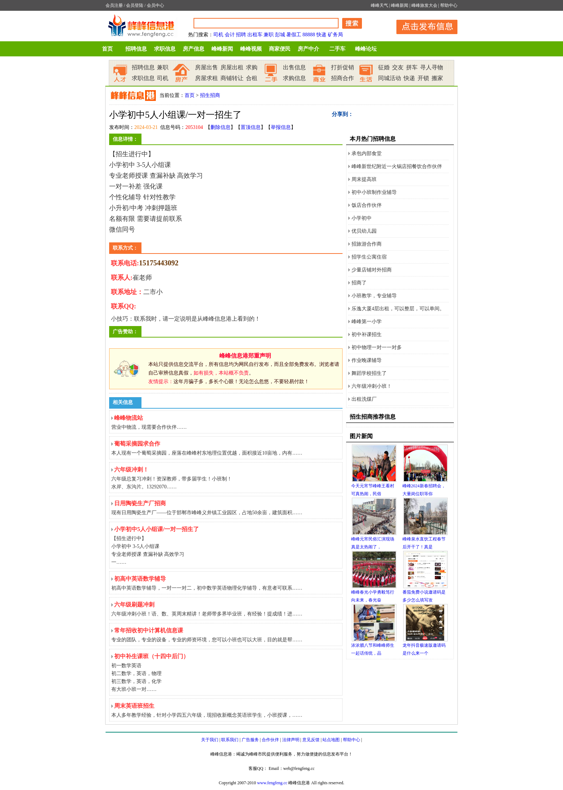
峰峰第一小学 (367, 321)
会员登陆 (134, 5)
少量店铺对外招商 (372, 270)
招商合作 (342, 78)
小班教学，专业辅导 (374, 295)
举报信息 (281, 127)
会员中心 (155, 5)
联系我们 (229, 739)
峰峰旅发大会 (424, 5)
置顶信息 (251, 127)
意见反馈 (311, 739)
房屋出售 (206, 67)
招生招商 (210, 95)
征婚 (384, 67)
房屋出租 (231, 67)
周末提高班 (364, 179)
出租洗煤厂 (364, 399)
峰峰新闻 (399, 5)
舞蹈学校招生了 (369, 373)
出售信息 (294, 67)
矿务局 (335, 34)
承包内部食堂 (367, 153)
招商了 (359, 282)
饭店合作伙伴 (367, 205)
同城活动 (389, 78)
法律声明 (290, 739)
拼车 (412, 67)
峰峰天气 (379, 5)
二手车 (337, 49)
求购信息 (294, 78)
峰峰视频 (251, 49)
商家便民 (279, 49)
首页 (107, 49)
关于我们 (209, 739)
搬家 (437, 78)
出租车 (254, 34)
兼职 (269, 34)
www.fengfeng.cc (272, 782)
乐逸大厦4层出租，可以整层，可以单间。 (398, 308)
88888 (309, 34)
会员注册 (114, 5)
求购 (251, 67)
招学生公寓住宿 (369, 257)
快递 (321, 34)
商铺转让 (231, 78)
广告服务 (250, 739)
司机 (218, 34)
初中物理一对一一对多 (377, 347)
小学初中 (362, 218)
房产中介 (308, 49)
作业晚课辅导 (367, 360)
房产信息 (193, 49)
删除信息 (220, 127)
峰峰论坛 (366, 49)
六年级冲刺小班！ (372, 386)
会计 (230, 34)
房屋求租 (206, 78)
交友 (398, 67)
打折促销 (342, 67)
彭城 (280, 34)
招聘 (241, 34)
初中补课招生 (367, 334)
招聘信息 (136, 49)
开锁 (423, 78)
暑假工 (293, 34)
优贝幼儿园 (364, 231)
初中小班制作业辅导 (374, 192)
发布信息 (423, 26)
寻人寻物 (431, 67)
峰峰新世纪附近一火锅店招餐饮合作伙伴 (397, 166)
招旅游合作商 (367, 244)
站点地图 (331, 739)
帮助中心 (448, 5)
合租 (251, 78)
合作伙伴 (270, 739)
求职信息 (165, 49)
